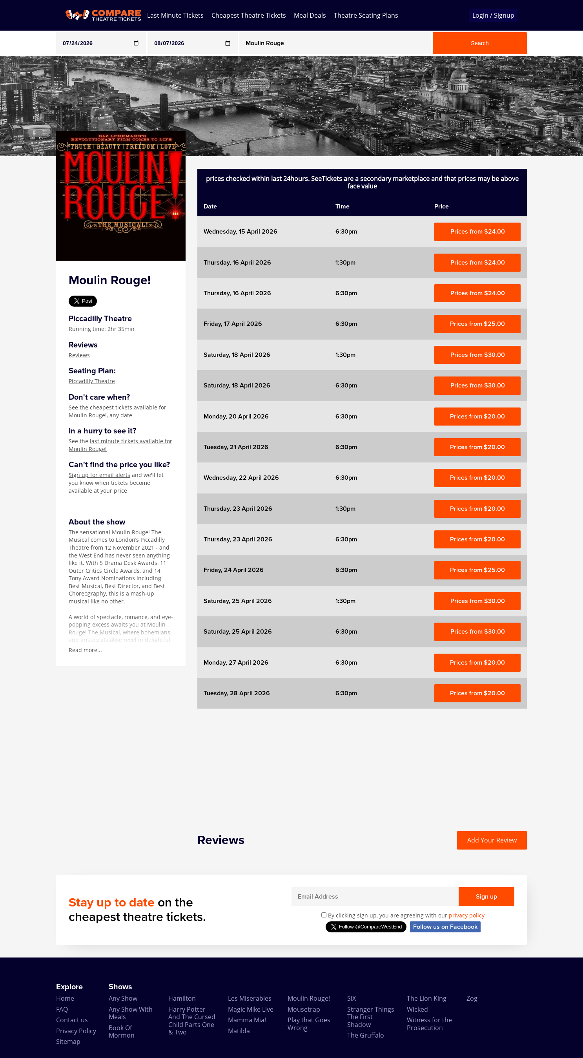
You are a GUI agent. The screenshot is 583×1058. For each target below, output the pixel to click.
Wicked (417, 1009)
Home (65, 998)
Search (480, 43)
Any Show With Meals (131, 1013)
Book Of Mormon (122, 1031)
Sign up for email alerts (99, 475)
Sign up (486, 897)
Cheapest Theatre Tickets (248, 15)
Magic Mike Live (250, 1009)
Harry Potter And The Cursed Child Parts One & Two (191, 1020)
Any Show (123, 998)
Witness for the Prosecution (429, 1024)
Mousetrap (304, 1009)
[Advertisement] (362, 764)
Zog (471, 998)
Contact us (72, 1020)
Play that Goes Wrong (309, 1024)
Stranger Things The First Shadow (370, 1017)
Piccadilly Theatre (92, 381)
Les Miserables (249, 998)
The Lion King (426, 998)
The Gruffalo (365, 1035)
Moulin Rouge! (309, 998)
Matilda (239, 1031)
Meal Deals (310, 15)
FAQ (62, 1009)
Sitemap (68, 1041)
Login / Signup (493, 15)
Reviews (79, 355)
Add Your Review (492, 840)
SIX (351, 998)
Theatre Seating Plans (366, 15)
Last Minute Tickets (175, 15)
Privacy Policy (76, 1031)
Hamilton (182, 998)
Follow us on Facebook (445, 927)
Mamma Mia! (247, 1020)
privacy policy (467, 915)
